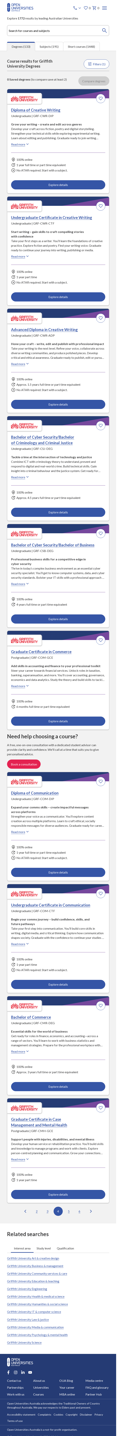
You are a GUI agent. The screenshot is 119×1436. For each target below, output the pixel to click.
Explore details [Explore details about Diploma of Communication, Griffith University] (58, 872)
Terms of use (15, 1420)
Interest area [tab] (22, 1248)
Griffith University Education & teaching (33, 1281)
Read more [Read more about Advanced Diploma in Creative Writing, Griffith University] (20, 363)
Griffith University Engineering (27, 1289)
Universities (41, 1387)
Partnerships (15, 1387)
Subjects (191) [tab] (49, 46)
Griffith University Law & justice (28, 1319)
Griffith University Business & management (35, 1266)
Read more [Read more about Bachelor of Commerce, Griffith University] (20, 1051)
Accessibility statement (21, 1414)
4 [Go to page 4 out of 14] (58, 1211)
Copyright (72, 1414)
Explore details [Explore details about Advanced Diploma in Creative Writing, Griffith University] (58, 404)
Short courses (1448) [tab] (81, 46)
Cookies (58, 1414)
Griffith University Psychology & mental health (37, 1335)
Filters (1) (96, 64)
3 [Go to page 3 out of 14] (47, 1211)
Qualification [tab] (65, 1248)
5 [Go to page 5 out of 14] (69, 1211)
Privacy (98, 1414)
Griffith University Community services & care (37, 1273)
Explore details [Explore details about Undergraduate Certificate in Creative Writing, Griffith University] (58, 297)
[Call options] (77, 8)
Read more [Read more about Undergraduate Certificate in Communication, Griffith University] (20, 943)
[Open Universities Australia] (20, 10)
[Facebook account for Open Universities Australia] (8, 1372)
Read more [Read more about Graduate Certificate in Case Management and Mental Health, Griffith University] (20, 1159)
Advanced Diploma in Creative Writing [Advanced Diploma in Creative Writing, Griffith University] (44, 329)
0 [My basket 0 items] (95, 8)
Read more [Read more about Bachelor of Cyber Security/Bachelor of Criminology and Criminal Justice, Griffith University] (20, 477)
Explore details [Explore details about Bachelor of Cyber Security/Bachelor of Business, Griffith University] (58, 619)
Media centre (94, 1380)
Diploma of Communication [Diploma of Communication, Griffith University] (35, 793)
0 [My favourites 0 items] (87, 8)
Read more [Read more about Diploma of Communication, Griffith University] (20, 831)
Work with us (15, 1394)
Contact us (14, 1380)
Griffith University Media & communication (35, 1327)
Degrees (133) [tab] (21, 46)
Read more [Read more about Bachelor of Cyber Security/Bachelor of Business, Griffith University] (20, 583)
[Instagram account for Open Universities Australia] (15, 1372)
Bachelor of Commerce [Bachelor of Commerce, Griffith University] (31, 1017)
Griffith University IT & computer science (34, 1311)
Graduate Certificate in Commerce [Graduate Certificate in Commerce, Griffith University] (41, 651)
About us (39, 1380)
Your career (66, 1387)
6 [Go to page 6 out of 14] (79, 1211)
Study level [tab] (44, 1248)
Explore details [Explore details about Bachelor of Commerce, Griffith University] (58, 1086)
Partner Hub (93, 1394)
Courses (38, 1394)
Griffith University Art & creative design (33, 1258)
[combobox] (58, 30)
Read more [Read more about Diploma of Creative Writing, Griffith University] (20, 144)
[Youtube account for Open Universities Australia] (30, 1372)
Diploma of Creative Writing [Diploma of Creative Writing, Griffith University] (35, 110)
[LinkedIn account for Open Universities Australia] (23, 1372)
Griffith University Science (24, 1342)
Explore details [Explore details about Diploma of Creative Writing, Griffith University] (58, 185)
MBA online (67, 1394)
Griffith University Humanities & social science (37, 1304)
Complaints (44, 1414)
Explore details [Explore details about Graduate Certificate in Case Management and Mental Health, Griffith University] (58, 1194)
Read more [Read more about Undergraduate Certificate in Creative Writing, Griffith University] (20, 256)
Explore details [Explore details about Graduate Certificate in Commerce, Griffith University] (58, 721)
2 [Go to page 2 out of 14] (37, 1211)
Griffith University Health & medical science (35, 1296)
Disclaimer (86, 1414)
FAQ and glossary (96, 1387)
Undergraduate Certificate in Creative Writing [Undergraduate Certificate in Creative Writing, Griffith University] (51, 217)
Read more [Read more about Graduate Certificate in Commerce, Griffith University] (20, 686)
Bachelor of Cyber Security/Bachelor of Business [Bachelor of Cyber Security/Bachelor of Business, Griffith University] (52, 545)
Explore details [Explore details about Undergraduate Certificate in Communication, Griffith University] (58, 984)
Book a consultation (24, 764)
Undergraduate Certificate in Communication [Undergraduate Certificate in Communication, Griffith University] (50, 905)
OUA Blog (66, 1380)
